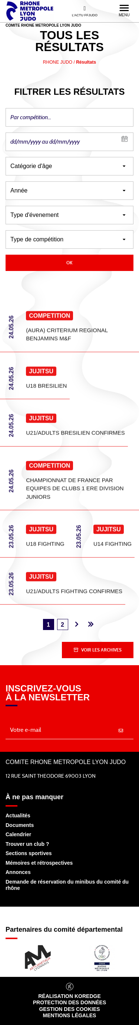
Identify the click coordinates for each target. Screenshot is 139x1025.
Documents (20, 825)
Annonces (18, 872)
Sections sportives (29, 853)
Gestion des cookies (69, 1009)
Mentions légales (69, 1015)
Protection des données (69, 1002)
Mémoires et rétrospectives (39, 863)
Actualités (18, 815)
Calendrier (18, 834)
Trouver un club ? (27, 844)
